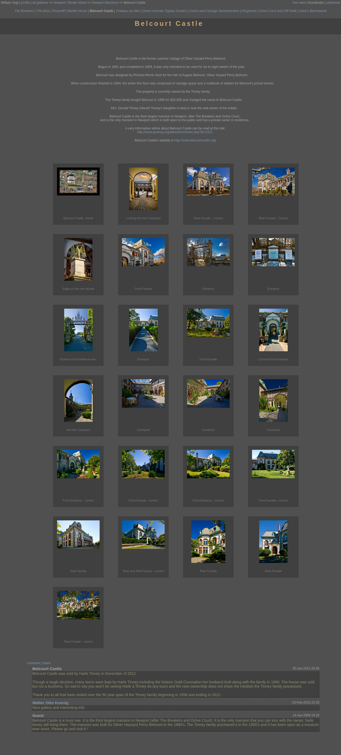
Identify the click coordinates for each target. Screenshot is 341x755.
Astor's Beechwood (312, 11)
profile (25, 3)
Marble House (77, 11)
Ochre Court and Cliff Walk (278, 11)
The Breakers (24, 11)
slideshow (333, 3)
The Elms (43, 11)
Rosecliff (58, 11)
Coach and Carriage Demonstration (214, 11)
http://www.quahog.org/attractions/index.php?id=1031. (175, 132)
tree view (299, 3)
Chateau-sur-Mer (128, 11)
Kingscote (249, 11)
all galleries (40, 3)
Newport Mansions (105, 3)
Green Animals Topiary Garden (164, 11)
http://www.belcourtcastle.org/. (195, 140)
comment (33, 663)
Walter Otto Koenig (50, 702)
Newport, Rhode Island (70, 3)
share (47, 663)
